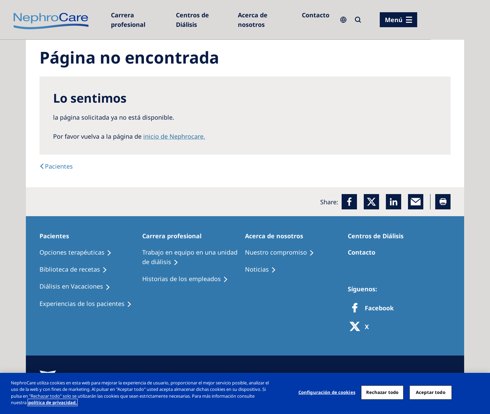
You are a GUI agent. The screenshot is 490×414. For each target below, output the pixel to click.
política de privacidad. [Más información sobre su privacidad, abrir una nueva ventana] (52, 402)
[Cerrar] (479, 392)
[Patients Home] (57, 236)
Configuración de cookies (326, 392)
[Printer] (443, 201)
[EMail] (415, 201)
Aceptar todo (430, 392)
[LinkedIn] (393, 201)
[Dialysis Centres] (140, 19)
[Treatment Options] (78, 252)
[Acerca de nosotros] (266, 19)
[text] (56, 166)
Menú (394, 20)
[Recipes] (76, 269)
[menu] (398, 19)
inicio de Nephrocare (173, 136)
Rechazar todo (382, 392)
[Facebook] (349, 201)
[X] (361, 327)
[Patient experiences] (88, 304)
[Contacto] (315, 15)
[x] (371, 201)
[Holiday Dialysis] (77, 286)
